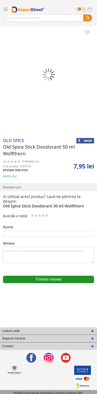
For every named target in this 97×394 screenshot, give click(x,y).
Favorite (79, 9)
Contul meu (85, 10)
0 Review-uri (30, 161)
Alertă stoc (10, 176)
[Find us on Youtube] (65, 358)
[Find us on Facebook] (31, 358)
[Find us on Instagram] (48, 358)
